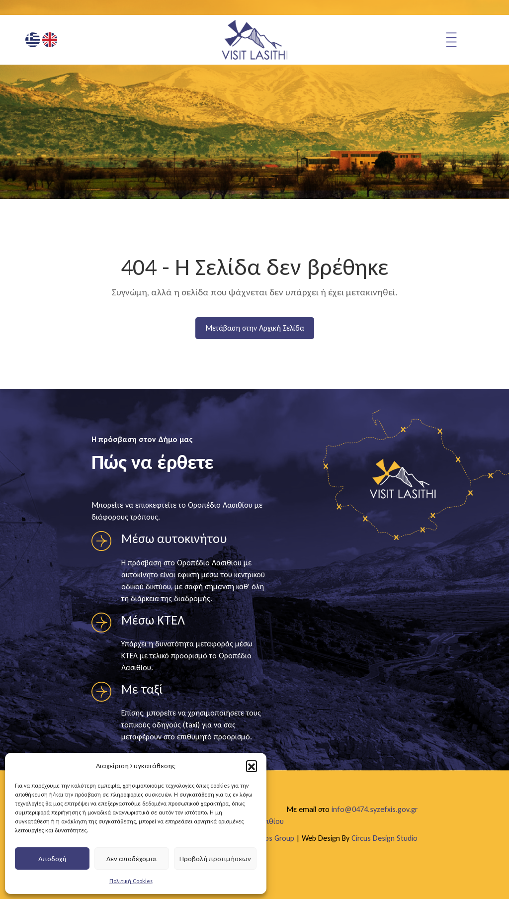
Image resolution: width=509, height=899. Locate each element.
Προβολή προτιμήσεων (215, 858)
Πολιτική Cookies (131, 881)
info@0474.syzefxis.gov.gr (375, 809)
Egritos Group (272, 838)
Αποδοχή (52, 858)
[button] (251, 766)
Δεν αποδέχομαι (131, 858)
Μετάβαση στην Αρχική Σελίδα (254, 328)
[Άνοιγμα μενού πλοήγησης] (464, 39)
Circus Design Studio (384, 838)
